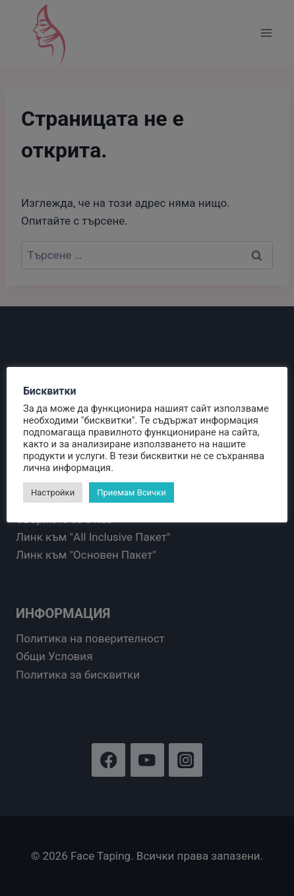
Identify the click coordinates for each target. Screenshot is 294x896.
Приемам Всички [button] (131, 492)
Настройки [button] (52, 492)
